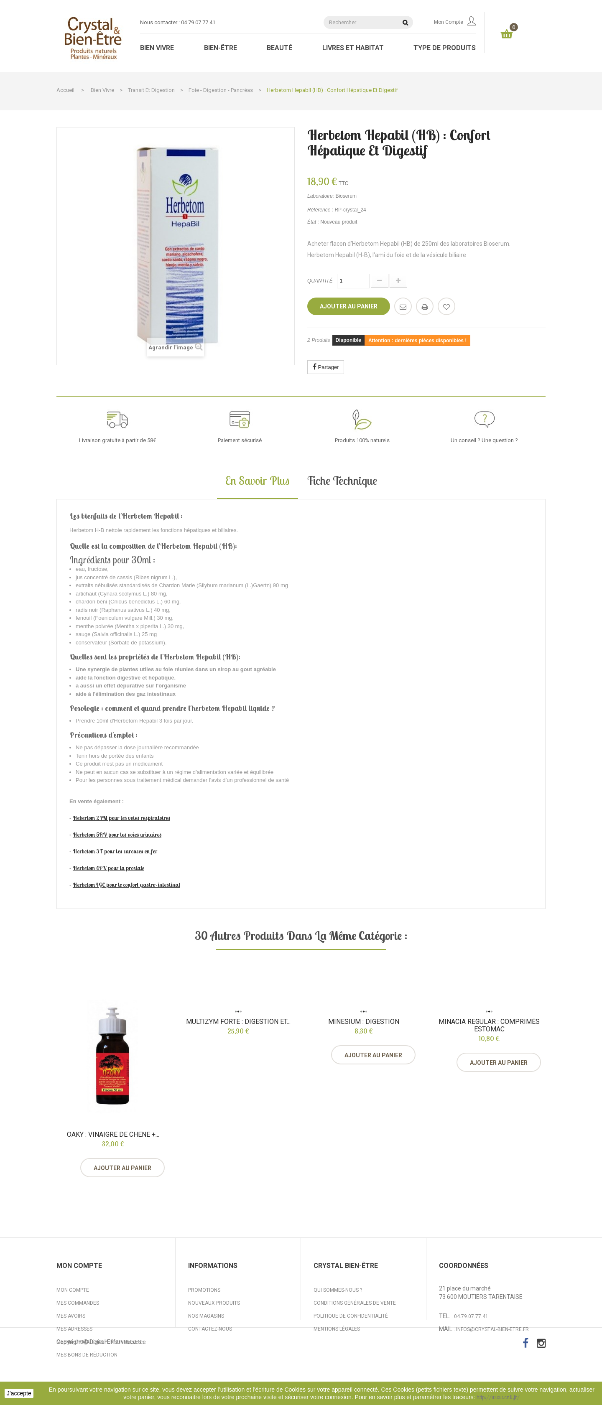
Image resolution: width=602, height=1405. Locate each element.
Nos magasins (206, 1316)
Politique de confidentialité (351, 1316)
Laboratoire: (320, 196)
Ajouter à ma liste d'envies (446, 306)
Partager (326, 366)
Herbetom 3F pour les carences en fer (115, 851)
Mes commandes (77, 1303)
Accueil (65, 90)
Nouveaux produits (214, 1303)
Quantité (320, 281)
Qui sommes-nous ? (338, 1290)
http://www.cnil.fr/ (498, 1397)
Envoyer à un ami (403, 306)
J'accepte (19, 1393)
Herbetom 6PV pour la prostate (108, 868)
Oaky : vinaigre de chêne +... (113, 1134)
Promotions (204, 1290)
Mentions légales (337, 1329)
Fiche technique (341, 480)
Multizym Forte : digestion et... (238, 1022)
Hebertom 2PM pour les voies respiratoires (121, 817)
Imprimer (425, 306)
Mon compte (455, 22)
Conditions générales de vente (355, 1303)
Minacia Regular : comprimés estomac (489, 1025)
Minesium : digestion (363, 1022)
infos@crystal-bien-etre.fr (492, 1329)
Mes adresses (74, 1329)
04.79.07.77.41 (471, 1316)
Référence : (320, 210)
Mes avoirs (70, 1316)
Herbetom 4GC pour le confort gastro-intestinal (126, 884)
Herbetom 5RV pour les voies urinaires (117, 834)
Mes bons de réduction (86, 1355)
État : (313, 222)
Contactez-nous (210, 1329)
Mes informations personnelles (98, 1342)
